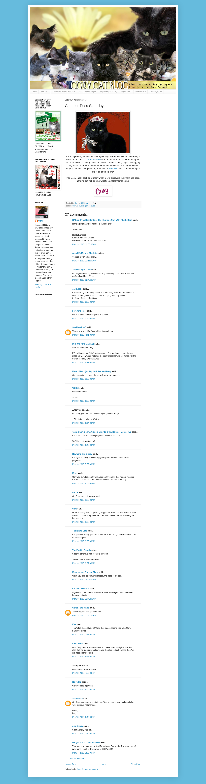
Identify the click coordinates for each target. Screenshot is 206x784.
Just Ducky (77, 726)
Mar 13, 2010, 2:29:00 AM (83, 302)
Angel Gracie (126, 92)
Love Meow (77, 643)
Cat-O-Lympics (156, 92)
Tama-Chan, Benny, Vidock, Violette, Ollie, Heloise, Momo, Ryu (101, 432)
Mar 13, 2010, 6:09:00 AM (83, 401)
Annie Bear (77, 698)
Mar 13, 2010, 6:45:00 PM (83, 717)
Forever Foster (79, 311)
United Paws (141, 92)
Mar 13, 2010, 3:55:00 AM (83, 318)
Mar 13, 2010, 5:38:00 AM (83, 362)
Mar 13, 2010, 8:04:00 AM (83, 483)
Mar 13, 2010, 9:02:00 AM (83, 522)
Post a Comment (76, 759)
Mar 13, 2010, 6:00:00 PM (83, 689)
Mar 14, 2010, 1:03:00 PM (83, 753)
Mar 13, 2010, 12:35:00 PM (84, 615)
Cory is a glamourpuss (86, 206)
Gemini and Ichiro (80, 608)
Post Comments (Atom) (87, 769)
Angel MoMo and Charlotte (85, 253)
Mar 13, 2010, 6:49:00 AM (83, 445)
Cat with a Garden (80, 588)
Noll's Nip (76, 682)
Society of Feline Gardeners (63, 92)
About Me (44, 92)
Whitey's (113, 168)
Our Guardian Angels (87, 92)
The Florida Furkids (81, 550)
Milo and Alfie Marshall (83, 344)
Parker (75, 492)
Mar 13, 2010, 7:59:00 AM (83, 464)
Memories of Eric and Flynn (85, 572)
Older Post (135, 764)
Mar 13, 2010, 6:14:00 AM (83, 423)
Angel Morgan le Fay (108, 92)
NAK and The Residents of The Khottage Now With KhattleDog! (102, 220)
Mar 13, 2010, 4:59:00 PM (83, 673)
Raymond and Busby (82, 454)
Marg (74, 473)
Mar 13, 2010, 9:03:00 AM (83, 541)
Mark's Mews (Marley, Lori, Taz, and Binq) (91, 371)
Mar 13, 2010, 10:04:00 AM (84, 580)
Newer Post (71, 764)
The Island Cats (79, 531)
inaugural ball (94, 159)
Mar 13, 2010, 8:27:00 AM (83, 500)
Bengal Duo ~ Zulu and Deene (86, 742)
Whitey (75, 388)
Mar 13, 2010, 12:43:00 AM (84, 280)
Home (34, 92)
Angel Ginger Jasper (82, 270)
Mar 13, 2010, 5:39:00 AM (83, 379)
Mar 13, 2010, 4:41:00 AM (83, 335)
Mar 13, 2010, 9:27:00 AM (83, 563)
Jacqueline (77, 289)
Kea (74, 624)
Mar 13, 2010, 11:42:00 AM (84, 599)
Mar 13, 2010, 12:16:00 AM (84, 261)
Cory (74, 206)
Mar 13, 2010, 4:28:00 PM (83, 657)
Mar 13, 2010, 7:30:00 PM (83, 734)
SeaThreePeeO (79, 327)
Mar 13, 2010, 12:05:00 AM (84, 244)
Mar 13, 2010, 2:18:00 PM (83, 634)
